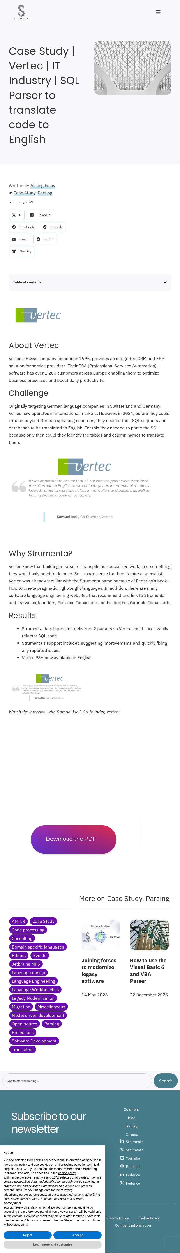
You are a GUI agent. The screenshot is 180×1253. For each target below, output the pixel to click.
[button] (17, 215)
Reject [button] (27, 1235)
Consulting (22, 938)
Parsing (45, 193)
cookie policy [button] (67, 1173)
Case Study (24, 193)
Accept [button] (77, 1235)
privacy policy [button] (18, 1164)
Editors (19, 955)
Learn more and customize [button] (52, 1244)
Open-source (24, 1024)
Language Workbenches (35, 990)
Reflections (23, 1032)
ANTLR (18, 921)
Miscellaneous (51, 1007)
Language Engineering (33, 981)
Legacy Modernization (33, 998)
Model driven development (38, 1015)
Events (39, 955)
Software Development (34, 1041)
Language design (28, 972)
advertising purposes (18, 1194)
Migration (21, 1007)
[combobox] (77, 1080)
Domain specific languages (38, 947)
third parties (80, 1177)
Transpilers (23, 1049)
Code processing (28, 930)
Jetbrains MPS (26, 964)
